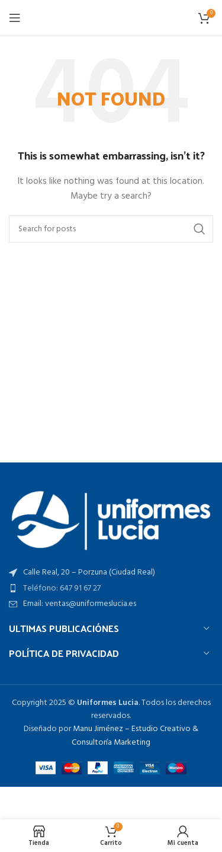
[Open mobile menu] (15, 18)
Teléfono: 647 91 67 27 (62, 588)
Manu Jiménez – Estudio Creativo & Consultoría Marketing (135, 735)
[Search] (111, 228)
